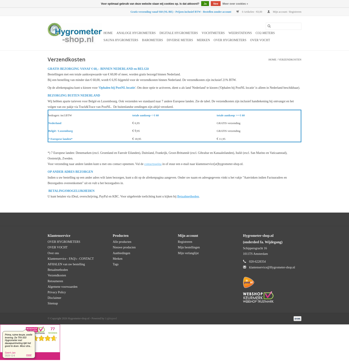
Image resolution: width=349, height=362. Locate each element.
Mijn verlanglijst (188, 253)
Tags (116, 264)
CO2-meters (265, 33)
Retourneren (55, 281)
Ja (205, 3)
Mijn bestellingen (189, 247)
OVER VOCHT (260, 40)
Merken (203, 40)
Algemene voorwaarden (62, 286)
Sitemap (53, 303)
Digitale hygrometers (178, 33)
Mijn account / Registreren (284, 11)
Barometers (152, 40)
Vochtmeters (213, 33)
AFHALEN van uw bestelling (66, 264)
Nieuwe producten (124, 247)
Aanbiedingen (121, 253)
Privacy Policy (57, 292)
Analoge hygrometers (136, 33)
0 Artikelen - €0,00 (249, 11)
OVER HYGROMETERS (230, 40)
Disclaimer (54, 298)
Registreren (185, 241)
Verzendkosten (289, 59)
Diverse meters (180, 40)
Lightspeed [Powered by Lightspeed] (111, 318)
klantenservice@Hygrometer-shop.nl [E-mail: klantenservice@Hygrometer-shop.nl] (272, 267)
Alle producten (122, 241)
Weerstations (240, 33)
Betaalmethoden (58, 270)
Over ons (53, 253)
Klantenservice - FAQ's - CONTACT (71, 258)
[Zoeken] (283, 26)
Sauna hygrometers (120, 40)
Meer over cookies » (235, 3)
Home (108, 33)
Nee (215, 3)
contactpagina (153, 164)
